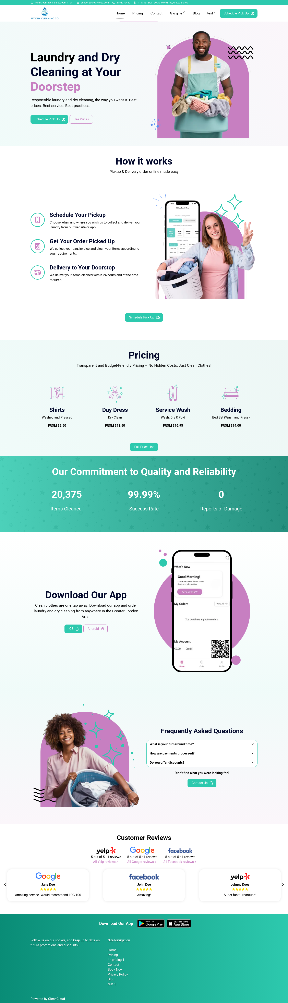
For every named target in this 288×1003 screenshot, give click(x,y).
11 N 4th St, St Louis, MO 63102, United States (163, 2)
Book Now (115, 969)
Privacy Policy (118, 974)
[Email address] (77, 2)
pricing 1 (118, 960)
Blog (111, 979)
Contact (113, 965)
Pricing (113, 955)
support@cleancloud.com (95, 2)
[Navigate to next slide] (283, 884)
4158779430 (123, 2)
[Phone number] (113, 2)
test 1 (112, 984)
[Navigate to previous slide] (5, 884)
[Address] (134, 2)
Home (112, 950)
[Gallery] (144, 884)
